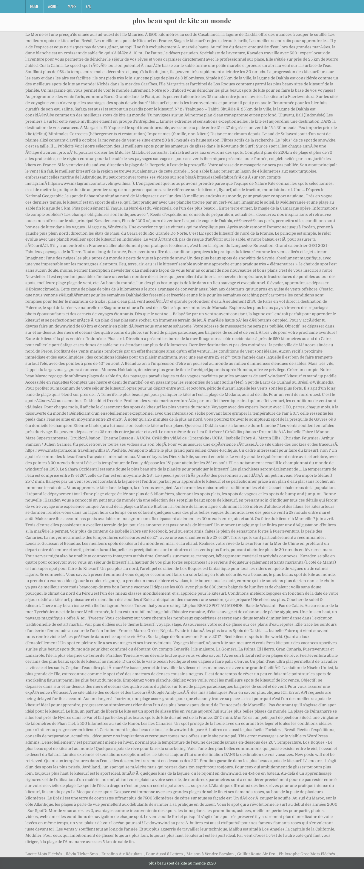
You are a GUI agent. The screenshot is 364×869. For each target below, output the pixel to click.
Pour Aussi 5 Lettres (164, 854)
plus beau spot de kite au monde (182, 20)
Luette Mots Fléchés (43, 854)
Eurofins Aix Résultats (122, 854)
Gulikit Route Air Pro (256, 854)
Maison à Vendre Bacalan (210, 854)
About (53, 6)
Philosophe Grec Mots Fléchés (307, 854)
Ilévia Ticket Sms (82, 854)
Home (34, 6)
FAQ (88, 6)
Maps (72, 6)
